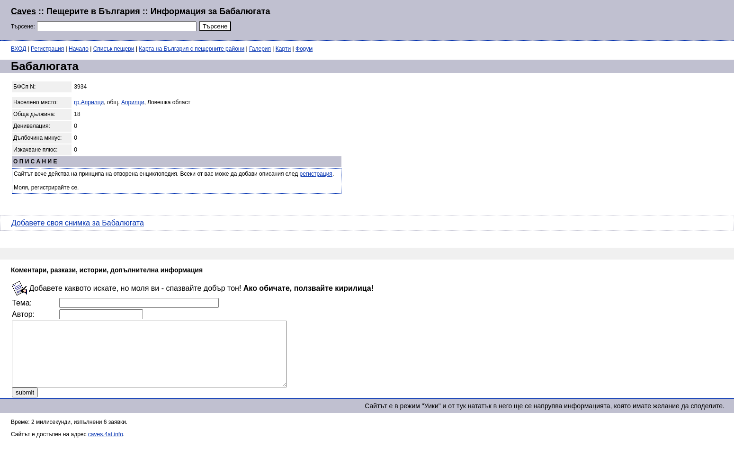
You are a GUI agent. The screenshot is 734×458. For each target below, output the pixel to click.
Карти (283, 48)
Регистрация (47, 48)
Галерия (260, 48)
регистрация (316, 174)
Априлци (132, 102)
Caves (23, 11)
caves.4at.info (105, 447)
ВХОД (18, 48)
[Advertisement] (608, 19)
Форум (304, 48)
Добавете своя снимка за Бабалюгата (77, 223)
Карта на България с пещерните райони (191, 48)
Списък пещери (113, 48)
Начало (79, 48)
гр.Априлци (89, 102)
